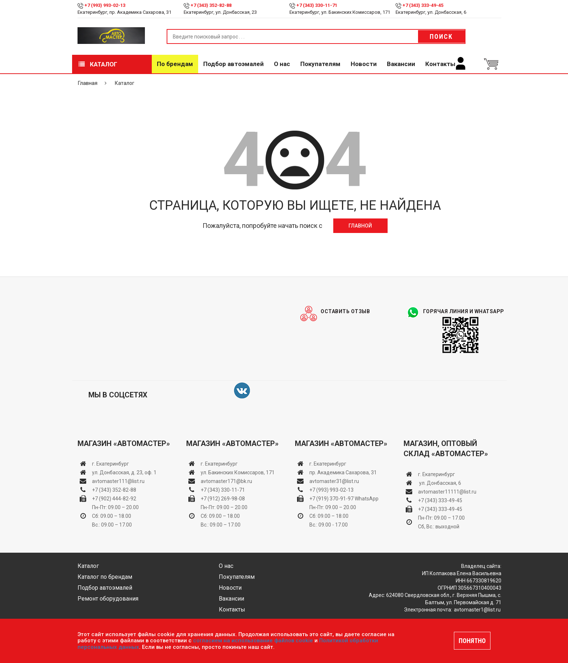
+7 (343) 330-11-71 (316, 5)
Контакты (440, 63)
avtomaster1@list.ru (477, 610)
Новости (364, 63)
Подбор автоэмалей (233, 63)
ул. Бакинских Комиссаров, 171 (238, 472)
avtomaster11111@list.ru (447, 492)
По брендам (175, 63)
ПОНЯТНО (472, 640)
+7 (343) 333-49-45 (422, 5)
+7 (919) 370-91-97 (331, 499)
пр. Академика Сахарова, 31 (343, 472)
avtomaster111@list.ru (118, 481)
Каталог (98, 64)
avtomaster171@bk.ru (226, 481)
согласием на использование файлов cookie (253, 640)
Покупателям (320, 63)
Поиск (441, 36)
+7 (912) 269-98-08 (223, 499)
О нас (282, 63)
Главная (87, 83)
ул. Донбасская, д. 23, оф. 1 (124, 472)
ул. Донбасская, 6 (439, 483)
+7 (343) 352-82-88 (211, 5)
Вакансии (401, 63)
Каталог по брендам (105, 576)
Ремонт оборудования (108, 598)
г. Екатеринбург (111, 464)
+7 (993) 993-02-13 (331, 490)
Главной (360, 226)
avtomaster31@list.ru (334, 481)
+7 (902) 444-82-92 (114, 499)
